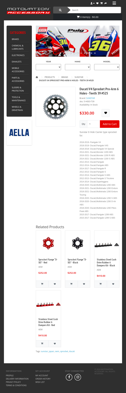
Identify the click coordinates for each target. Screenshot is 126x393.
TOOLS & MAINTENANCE (19, 99)
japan (51, 351)
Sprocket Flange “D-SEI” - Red (47, 261)
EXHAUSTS (16, 61)
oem (57, 351)
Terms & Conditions (16, 385)
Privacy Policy (13, 382)
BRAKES (15, 39)
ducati (72, 351)
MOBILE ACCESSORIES (18, 70)
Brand (64, 77)
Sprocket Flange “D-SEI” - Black (77, 261)
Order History (42, 378)
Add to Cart (110, 124)
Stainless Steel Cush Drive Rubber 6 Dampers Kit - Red (48, 322)
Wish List (40, 382)
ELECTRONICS (18, 55)
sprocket (64, 351)
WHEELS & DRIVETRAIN (17, 108)
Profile (9, 375)
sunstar (44, 351)
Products (50, 77)
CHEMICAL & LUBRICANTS (17, 47)
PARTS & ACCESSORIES (18, 79)
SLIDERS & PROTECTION (18, 89)
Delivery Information (17, 378)
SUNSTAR (79, 77)
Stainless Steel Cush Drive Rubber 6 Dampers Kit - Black (106, 262)
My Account (41, 375)
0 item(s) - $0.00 (87, 17)
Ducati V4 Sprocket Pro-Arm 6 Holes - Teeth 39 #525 (66, 80)
